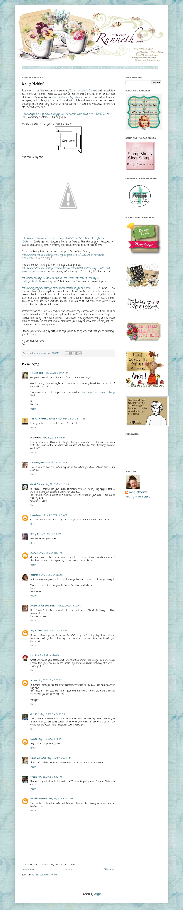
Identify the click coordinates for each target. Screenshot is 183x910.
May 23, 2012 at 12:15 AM (55, 630)
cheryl (33, 553)
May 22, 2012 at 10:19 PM (49, 553)
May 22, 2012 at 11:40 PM (68, 606)
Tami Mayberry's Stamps (83, 91)
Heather (34, 575)
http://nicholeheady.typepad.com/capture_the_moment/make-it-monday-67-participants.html (61, 279)
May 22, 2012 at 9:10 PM (49, 534)
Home (69, 869)
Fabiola (33, 739)
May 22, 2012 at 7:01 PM (57, 462)
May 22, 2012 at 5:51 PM (54, 438)
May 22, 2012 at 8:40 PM (56, 515)
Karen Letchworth (41, 353)
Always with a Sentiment (42, 606)
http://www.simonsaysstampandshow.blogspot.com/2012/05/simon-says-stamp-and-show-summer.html (66, 269)
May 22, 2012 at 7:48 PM (57, 484)
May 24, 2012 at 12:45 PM (50, 739)
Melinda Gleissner (39, 798)
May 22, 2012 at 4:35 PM (75, 419)
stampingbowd (37, 462)
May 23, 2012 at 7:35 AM (50, 680)
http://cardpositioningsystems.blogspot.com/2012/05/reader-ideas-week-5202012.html (66, 114)
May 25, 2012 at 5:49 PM (50, 777)
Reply (33, 409)
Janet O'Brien (37, 484)
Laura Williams (38, 758)
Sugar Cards (36, 630)
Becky (33, 534)
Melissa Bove (37, 373)
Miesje (33, 777)
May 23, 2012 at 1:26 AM (47, 655)
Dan (32, 655)
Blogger (97, 894)
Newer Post (28, 869)
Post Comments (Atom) (46, 875)
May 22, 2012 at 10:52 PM (51, 575)
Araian (33, 680)
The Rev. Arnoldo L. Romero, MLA (46, 419)
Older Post (109, 869)
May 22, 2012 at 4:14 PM (56, 373)
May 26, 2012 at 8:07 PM (61, 798)
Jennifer (34, 714)
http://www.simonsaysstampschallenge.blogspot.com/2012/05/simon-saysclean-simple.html (63, 256)
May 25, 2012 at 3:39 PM (59, 758)
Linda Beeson (36, 515)
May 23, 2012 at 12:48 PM (52, 714)
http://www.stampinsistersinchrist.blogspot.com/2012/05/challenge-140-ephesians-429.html (64, 240)
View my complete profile (137, 497)
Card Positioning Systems (66, 97)
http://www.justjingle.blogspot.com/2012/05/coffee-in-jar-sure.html (56, 288)
